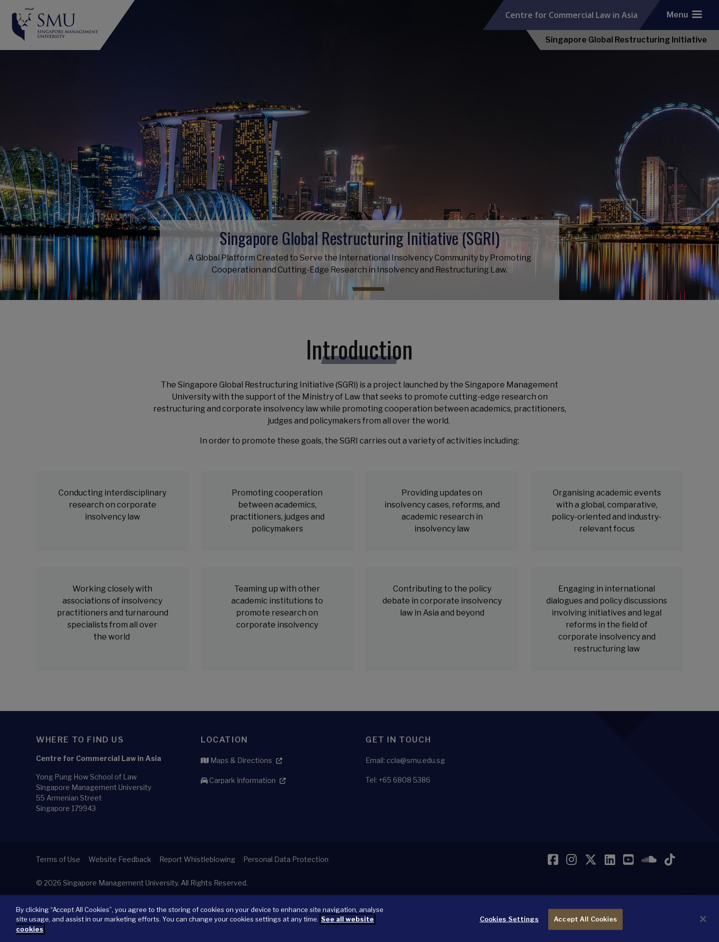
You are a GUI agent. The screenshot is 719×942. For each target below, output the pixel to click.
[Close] (703, 929)
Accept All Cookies (585, 930)
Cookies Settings (509, 930)
